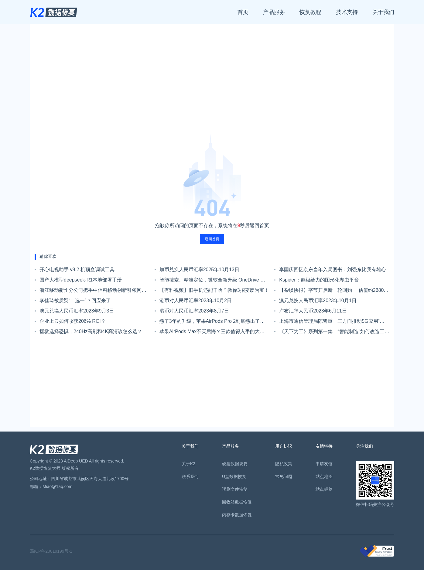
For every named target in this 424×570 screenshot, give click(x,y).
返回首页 (212, 239)
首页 (243, 12)
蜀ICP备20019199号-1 (51, 551)
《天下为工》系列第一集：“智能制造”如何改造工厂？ (332, 333)
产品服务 (274, 12)
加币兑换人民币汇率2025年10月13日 (199, 269)
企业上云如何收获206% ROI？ (72, 321)
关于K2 (188, 463)
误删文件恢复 (235, 489)
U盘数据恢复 (234, 476)
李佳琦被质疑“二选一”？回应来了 (75, 300)
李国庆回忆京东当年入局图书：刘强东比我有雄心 (332, 269)
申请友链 (324, 463)
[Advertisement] (212, 81)
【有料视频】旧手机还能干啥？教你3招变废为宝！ (214, 290)
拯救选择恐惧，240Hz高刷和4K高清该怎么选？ (90, 331)
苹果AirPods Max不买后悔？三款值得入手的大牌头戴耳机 (212, 333)
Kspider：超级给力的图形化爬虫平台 (319, 279)
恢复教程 (310, 12)
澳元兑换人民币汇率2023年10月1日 (317, 300)
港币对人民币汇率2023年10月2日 (195, 300)
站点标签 (324, 489)
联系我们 (190, 476)
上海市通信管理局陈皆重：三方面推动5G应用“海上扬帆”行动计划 (334, 322)
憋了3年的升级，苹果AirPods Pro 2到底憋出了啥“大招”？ (212, 322)
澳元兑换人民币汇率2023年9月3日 (76, 310)
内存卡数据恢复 (237, 514)
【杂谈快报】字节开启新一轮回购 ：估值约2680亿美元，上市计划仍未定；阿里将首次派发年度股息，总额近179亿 (333, 291)
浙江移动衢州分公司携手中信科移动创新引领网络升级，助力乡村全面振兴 (92, 291)
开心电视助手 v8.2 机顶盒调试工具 (77, 269)
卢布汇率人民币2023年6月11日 (313, 310)
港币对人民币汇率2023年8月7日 (194, 310)
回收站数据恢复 (237, 502)
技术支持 (347, 12)
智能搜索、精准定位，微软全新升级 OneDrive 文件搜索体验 (212, 281)
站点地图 (324, 476)
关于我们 (383, 12)
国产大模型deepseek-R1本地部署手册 (80, 279)
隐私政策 (283, 463)
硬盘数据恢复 (235, 463)
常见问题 (283, 476)
